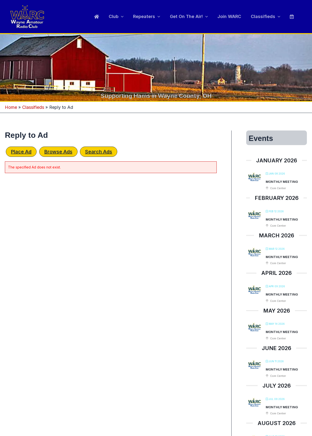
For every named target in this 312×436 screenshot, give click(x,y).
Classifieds (267, 16)
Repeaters (150, 16)
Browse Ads (58, 152)
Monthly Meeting (282, 182)
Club (121, 16)
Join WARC (231, 16)
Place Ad (21, 152)
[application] (125, 16)
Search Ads (98, 152)
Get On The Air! (192, 16)
